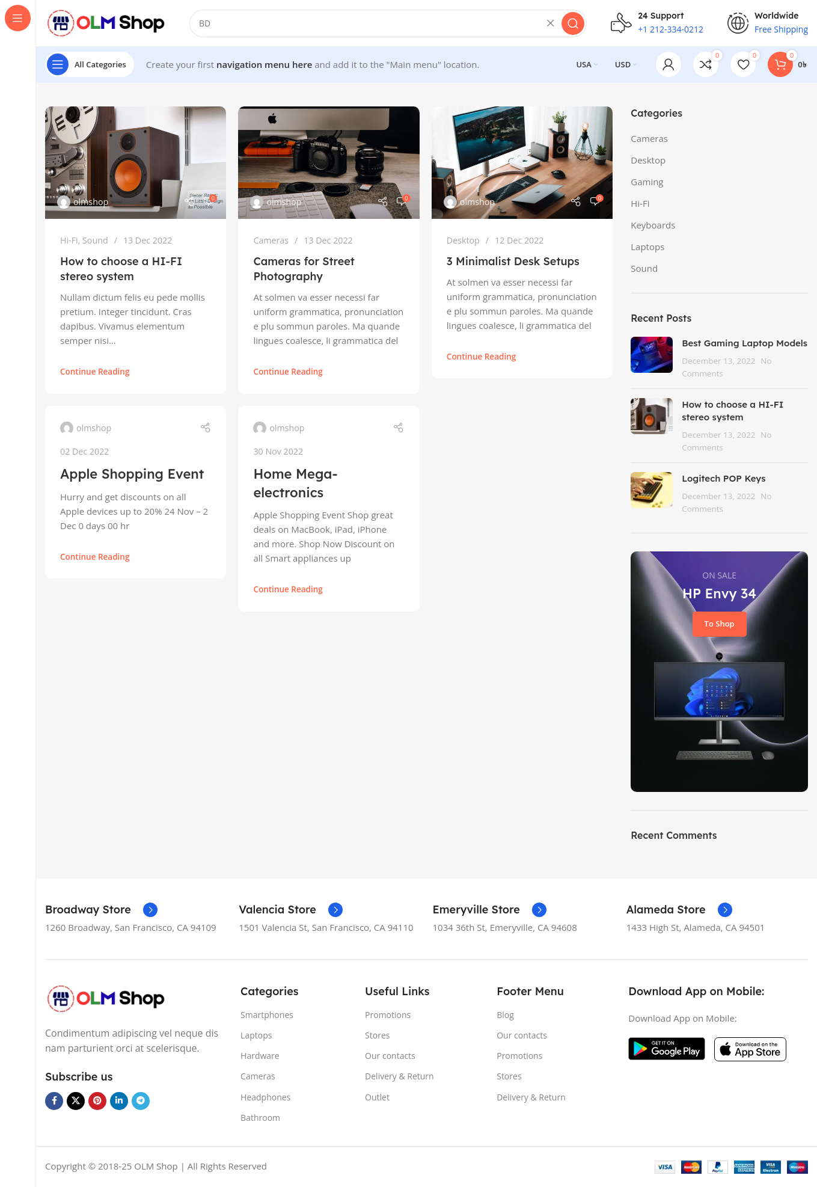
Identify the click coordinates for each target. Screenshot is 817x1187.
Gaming (647, 183)
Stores (377, 1037)
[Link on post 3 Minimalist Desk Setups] (522, 164)
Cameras (271, 241)
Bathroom (260, 1118)
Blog (505, 1016)
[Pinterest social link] (97, 1102)
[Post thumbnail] (652, 360)
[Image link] (105, 999)
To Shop (720, 625)
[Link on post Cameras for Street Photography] (328, 164)
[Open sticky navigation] (89, 66)
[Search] (388, 24)
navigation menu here (264, 66)
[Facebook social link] (54, 1102)
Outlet (377, 1098)
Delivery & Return (399, 1078)
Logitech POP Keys (723, 480)
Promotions (388, 1016)
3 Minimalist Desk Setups (513, 262)
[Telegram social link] (141, 1102)
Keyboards (653, 226)
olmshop (90, 203)
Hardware (260, 1057)
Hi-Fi (69, 241)
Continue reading (94, 373)
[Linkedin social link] (119, 1102)
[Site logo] (105, 23)
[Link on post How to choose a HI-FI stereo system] (135, 164)
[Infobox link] (101, 911)
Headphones (265, 1098)
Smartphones (266, 1016)
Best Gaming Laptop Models (744, 345)
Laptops (647, 248)
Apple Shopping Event (132, 475)
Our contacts (390, 1057)
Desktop (463, 241)
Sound (95, 241)
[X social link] (76, 1102)
